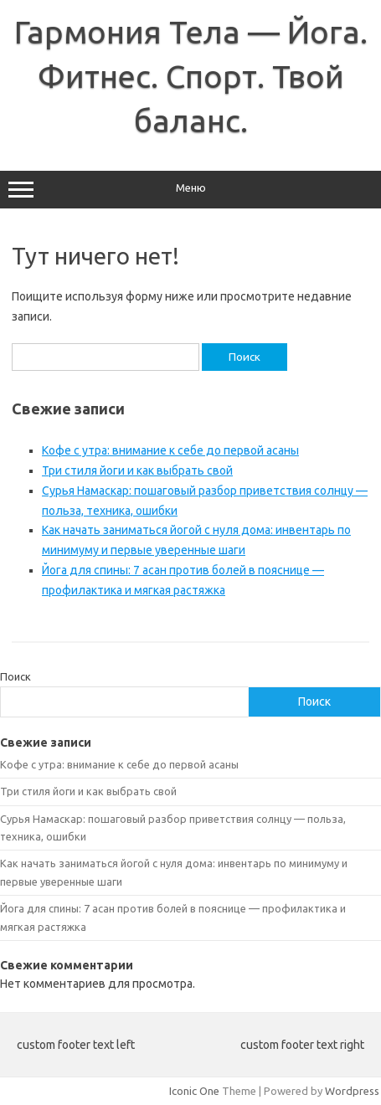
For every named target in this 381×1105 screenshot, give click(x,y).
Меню (190, 190)
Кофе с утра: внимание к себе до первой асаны (170, 450)
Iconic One (194, 1091)
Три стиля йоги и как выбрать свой (137, 470)
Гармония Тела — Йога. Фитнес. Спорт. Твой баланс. (191, 76)
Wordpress (352, 1091)
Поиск (15, 676)
